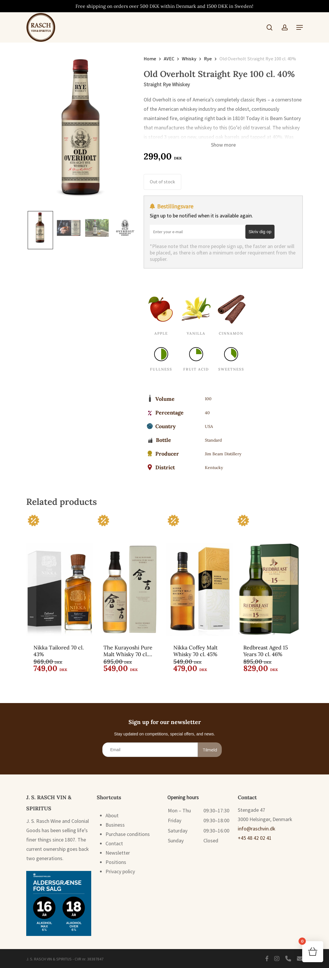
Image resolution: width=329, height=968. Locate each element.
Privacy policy (120, 871)
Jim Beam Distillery (223, 453)
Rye (208, 59)
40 (207, 412)
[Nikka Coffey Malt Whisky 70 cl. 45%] (199, 574)
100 (208, 398)
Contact (114, 843)
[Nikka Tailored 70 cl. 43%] (59, 574)
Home (150, 59)
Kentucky (214, 467)
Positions (115, 862)
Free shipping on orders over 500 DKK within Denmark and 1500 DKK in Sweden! (164, 6)
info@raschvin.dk (256, 828)
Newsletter (117, 852)
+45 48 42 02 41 (255, 838)
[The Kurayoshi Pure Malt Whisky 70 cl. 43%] (129, 574)
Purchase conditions (127, 834)
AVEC (169, 59)
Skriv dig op (260, 231)
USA (209, 426)
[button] (299, 27)
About (112, 815)
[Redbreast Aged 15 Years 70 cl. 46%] (269, 574)
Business (115, 824)
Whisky (189, 59)
